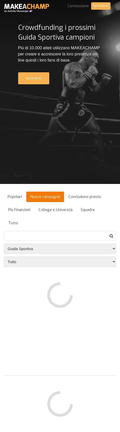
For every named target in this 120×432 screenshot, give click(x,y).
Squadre (88, 209)
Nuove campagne (45, 196)
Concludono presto (84, 196)
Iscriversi (101, 5)
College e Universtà (56, 209)
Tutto (13, 223)
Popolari (15, 196)
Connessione (78, 6)
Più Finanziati (19, 209)
